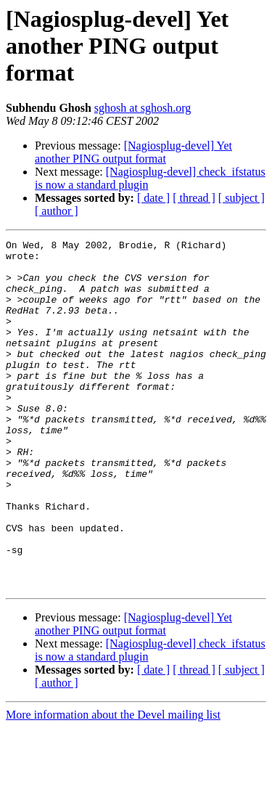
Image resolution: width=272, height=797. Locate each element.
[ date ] (153, 198)
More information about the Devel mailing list (113, 784)
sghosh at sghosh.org (142, 108)
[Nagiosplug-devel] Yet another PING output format (133, 152)
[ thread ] (194, 198)
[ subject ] (241, 198)
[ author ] (56, 211)
